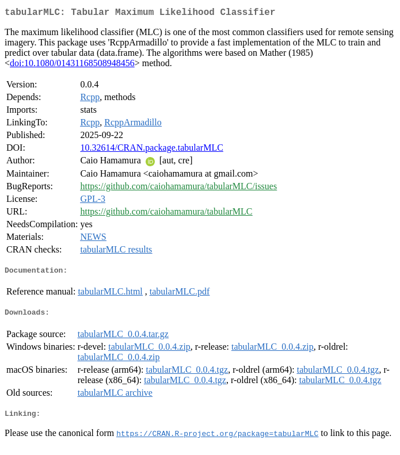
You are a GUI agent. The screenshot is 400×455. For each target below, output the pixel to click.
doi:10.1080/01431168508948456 (72, 65)
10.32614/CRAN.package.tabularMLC (151, 150)
